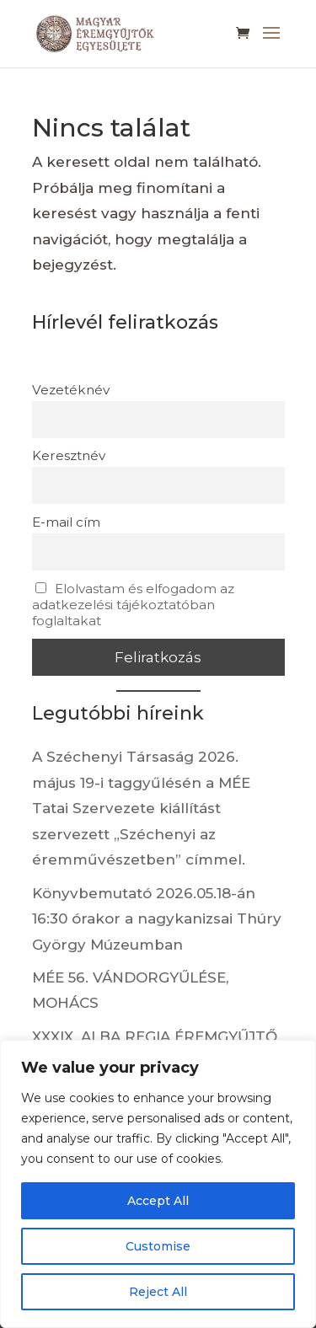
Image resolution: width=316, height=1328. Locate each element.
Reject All (158, 1291)
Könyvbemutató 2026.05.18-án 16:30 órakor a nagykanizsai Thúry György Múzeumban (156, 919)
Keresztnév (68, 455)
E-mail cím (66, 522)
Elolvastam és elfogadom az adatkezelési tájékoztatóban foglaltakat (133, 605)
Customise (158, 1246)
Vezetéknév (71, 390)
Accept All (158, 1200)
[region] (158, 1184)
